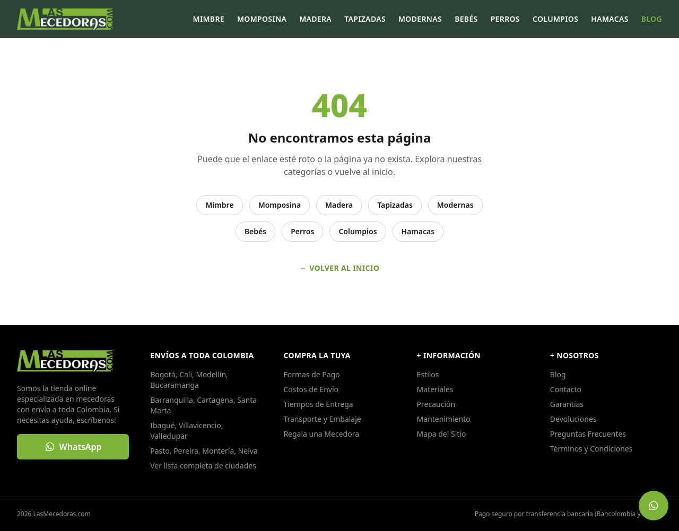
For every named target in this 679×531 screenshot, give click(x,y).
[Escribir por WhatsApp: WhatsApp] (73, 446)
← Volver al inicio (339, 268)
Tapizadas (365, 19)
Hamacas (610, 19)
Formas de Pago (311, 374)
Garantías (567, 404)
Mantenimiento (444, 419)
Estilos (428, 374)
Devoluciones (573, 419)
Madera (315, 19)
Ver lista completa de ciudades (203, 466)
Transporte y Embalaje (322, 419)
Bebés (466, 19)
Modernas (420, 19)
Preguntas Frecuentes (588, 434)
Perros (505, 19)
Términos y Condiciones (591, 449)
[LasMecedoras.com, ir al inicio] (64, 19)
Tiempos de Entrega (318, 404)
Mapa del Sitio (441, 434)
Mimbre (208, 19)
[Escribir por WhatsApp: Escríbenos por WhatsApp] (653, 505)
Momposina (261, 19)
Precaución (436, 404)
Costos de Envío (310, 389)
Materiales (435, 389)
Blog (651, 19)
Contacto (565, 389)
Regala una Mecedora (321, 434)
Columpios (555, 19)
